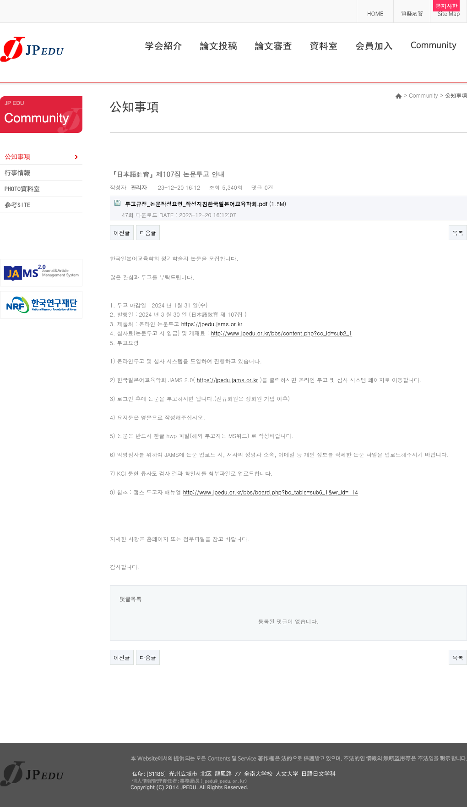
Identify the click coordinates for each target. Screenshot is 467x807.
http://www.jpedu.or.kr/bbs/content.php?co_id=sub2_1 (282, 333)
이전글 (122, 232)
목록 (457, 232)
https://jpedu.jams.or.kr (212, 324)
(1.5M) (200, 204)
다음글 (148, 232)
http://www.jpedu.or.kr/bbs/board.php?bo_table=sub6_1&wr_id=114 (270, 492)
